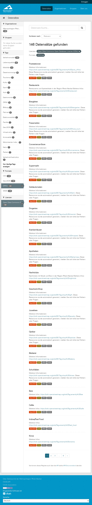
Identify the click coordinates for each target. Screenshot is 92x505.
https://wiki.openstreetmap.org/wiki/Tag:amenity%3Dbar (61, 394)
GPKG (44, 78)
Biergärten (33, 101)
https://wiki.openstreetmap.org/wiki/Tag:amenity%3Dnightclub (52, 278)
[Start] (4, 18)
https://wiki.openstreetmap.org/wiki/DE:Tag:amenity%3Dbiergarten (54, 107)
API (57, 465)
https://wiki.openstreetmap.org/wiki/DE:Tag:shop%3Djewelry (52, 316)
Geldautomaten (35, 187)
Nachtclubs (34, 272)
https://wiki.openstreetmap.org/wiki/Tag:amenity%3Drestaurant (53, 91)
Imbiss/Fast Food (36, 419)
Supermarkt (34, 166)
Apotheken (33, 251)
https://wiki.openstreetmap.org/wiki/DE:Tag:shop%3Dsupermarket (54, 171)
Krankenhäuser (35, 230)
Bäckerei (32, 353)
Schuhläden (34, 369)
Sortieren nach (34, 36)
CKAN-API (6, 482)
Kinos (31, 436)
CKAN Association (9, 485)
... (59, 456)
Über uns (83, 8)
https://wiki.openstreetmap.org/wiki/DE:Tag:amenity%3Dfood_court (54, 129)
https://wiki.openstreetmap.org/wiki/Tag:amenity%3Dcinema (52, 442)
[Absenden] (82, 28)
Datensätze (46, 8)
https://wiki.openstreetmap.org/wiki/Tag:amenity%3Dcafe (62, 408)
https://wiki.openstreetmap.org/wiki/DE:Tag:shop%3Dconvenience (54, 150)
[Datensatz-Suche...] (54, 28)
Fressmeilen (34, 123)
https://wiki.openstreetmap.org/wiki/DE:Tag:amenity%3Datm (52, 193)
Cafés (31, 405)
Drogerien (33, 208)
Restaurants (34, 85)
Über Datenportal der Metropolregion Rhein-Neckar (22, 479)
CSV (39, 78)
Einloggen (84, 2)
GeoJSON (33, 78)
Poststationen (35, 64)
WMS (49, 78)
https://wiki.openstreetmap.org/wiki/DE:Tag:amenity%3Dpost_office (54, 70)
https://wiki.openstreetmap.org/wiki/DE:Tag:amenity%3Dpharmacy (54, 257)
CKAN (7, 493)
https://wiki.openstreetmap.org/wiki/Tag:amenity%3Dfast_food (52, 425)
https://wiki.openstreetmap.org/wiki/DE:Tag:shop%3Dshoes (51, 375)
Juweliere (33, 310)
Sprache (6, 497)
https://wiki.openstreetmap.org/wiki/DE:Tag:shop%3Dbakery (52, 359)
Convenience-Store (37, 144)
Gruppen (73, 8)
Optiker (32, 332)
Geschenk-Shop (36, 289)
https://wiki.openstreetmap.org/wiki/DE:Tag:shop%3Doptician (52, 338)
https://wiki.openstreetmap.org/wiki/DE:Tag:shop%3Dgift (50, 295)
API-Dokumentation (69, 465)
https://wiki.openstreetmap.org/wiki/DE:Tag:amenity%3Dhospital (53, 236)
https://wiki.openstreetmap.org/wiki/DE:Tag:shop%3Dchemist (52, 214)
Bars (31, 391)
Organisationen (60, 8)
